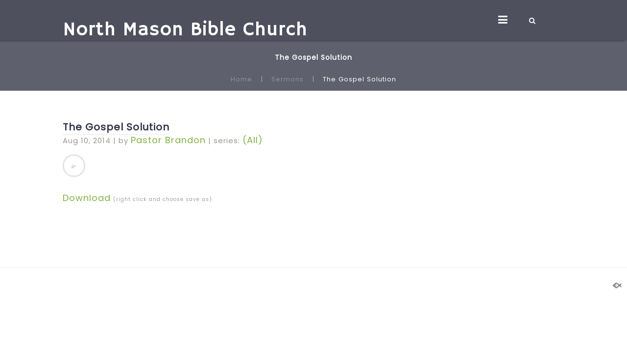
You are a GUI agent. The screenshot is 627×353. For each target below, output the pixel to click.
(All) (252, 140)
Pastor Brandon (168, 140)
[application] (74, 165)
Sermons (287, 79)
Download (87, 198)
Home (241, 79)
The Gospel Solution (116, 127)
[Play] (74, 166)
